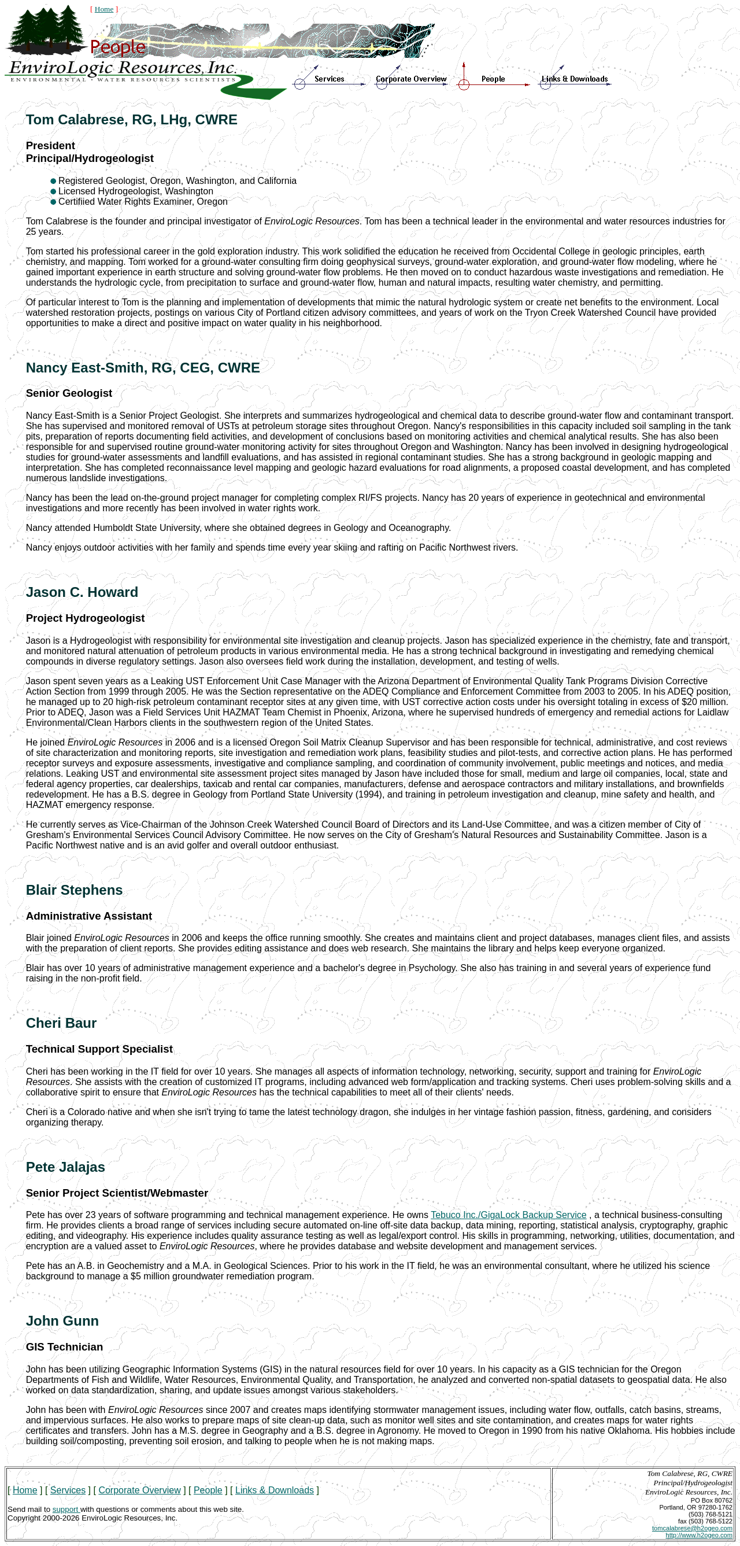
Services (68, 1490)
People (208, 1490)
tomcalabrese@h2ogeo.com (692, 1528)
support (66, 1509)
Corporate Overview (139, 1490)
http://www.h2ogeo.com (699, 1535)
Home (104, 9)
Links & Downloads (274, 1490)
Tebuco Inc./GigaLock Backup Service (508, 1215)
